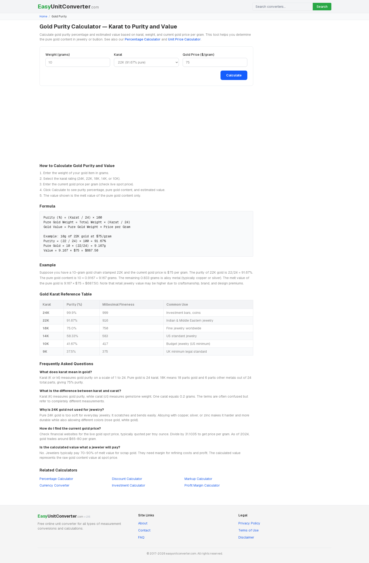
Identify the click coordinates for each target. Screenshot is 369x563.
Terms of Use (248, 530)
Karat (118, 54)
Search (322, 6)
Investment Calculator (128, 485)
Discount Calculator (127, 479)
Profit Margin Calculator (202, 485)
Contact (144, 530)
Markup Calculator (198, 479)
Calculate (234, 75)
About (142, 523)
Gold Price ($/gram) (198, 54)
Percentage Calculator (142, 39)
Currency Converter (54, 485)
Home (43, 16)
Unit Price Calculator (184, 39)
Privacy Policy (249, 523)
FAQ (141, 537)
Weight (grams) (57, 54)
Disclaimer (246, 537)
